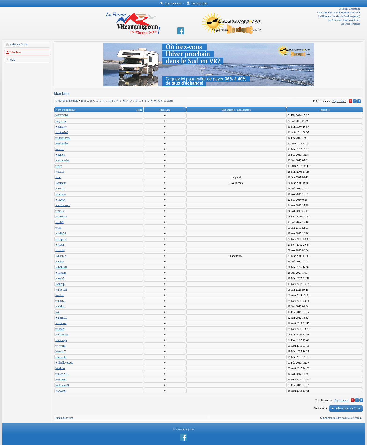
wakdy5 (59, 278)
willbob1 (60, 329)
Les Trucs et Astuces (350, 23)
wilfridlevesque (64, 362)
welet (58, 166)
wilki (58, 227)
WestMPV (61, 216)
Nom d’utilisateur (65, 109)
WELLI (59, 171)
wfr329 (59, 222)
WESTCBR (62, 115)
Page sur (339, 101)
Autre (170, 100)
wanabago (61, 340)
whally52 (60, 233)
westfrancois (62, 205)
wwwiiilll (60, 345)
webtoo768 (61, 132)
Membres (15, 52)
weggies (60, 154)
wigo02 (59, 244)
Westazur (60, 182)
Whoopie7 (61, 255)
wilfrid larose (62, 138)
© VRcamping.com (183, 429)
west (58, 177)
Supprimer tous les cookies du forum (341, 417)
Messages (164, 109)
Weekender (61, 143)
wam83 (59, 261)
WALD (59, 295)
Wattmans (61, 379)
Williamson (62, 334)
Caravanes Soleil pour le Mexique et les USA (338, 12)
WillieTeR (61, 289)
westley (59, 211)
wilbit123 (60, 272)
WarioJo (60, 368)
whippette (60, 239)
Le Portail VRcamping (349, 8)
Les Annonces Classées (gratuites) (344, 20)
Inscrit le (325, 109)
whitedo (60, 250)
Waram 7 (60, 351)
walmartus (61, 317)
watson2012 (62, 373)
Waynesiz (60, 121)
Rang (139, 109)
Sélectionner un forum (347, 408)
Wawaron (60, 390)
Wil (57, 312)
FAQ (12, 59)
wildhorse (60, 323)
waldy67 (60, 300)
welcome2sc (62, 160)
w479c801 (61, 267)
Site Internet (228, 109)
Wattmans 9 (62, 385)
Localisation (244, 109)
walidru (59, 306)
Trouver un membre (67, 100)
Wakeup (60, 284)
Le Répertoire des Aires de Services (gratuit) (339, 16)
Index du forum (19, 44)
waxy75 (59, 188)
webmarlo (61, 126)
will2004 (60, 199)
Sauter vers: (320, 408)
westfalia (60, 194)
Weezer (59, 149)
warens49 (60, 357)
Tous (83, 100)
